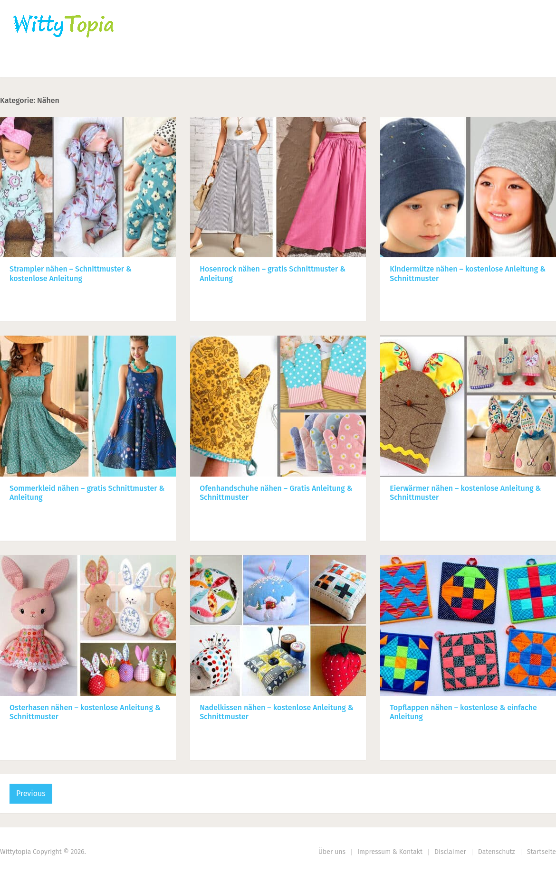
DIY (292, 64)
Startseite (541, 852)
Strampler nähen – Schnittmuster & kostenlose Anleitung (71, 273)
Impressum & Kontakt (389, 852)
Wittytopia (15, 852)
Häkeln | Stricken (93, 64)
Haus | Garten (226, 64)
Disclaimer (450, 852)
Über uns (331, 852)
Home (24, 64)
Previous (31, 793)
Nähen (163, 64)
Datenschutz (496, 852)
